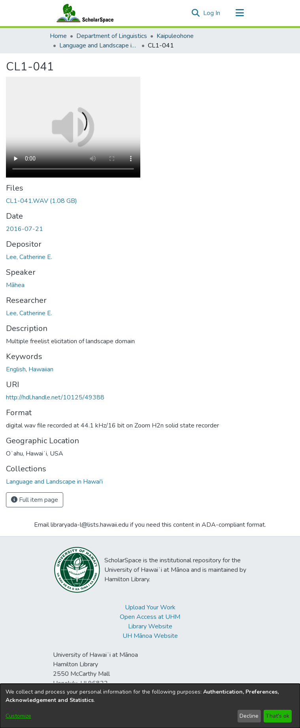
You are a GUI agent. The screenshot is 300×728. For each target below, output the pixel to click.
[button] (196, 13)
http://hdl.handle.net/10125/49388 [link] (55, 397)
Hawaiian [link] (40, 369)
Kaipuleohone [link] (175, 36)
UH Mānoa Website (150, 636)
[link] (41, 201)
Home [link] (58, 36)
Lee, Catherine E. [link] (29, 257)
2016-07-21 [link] (24, 229)
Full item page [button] (34, 499)
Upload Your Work (150, 607)
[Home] (83, 13)
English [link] (16, 369)
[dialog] (150, 706)
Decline (249, 716)
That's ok (277, 716)
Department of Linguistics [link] (111, 36)
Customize (18, 716)
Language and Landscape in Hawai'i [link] (98, 45)
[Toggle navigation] (240, 13)
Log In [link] (212, 13)
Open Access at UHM (150, 617)
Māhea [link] (15, 285)
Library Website (150, 626)
